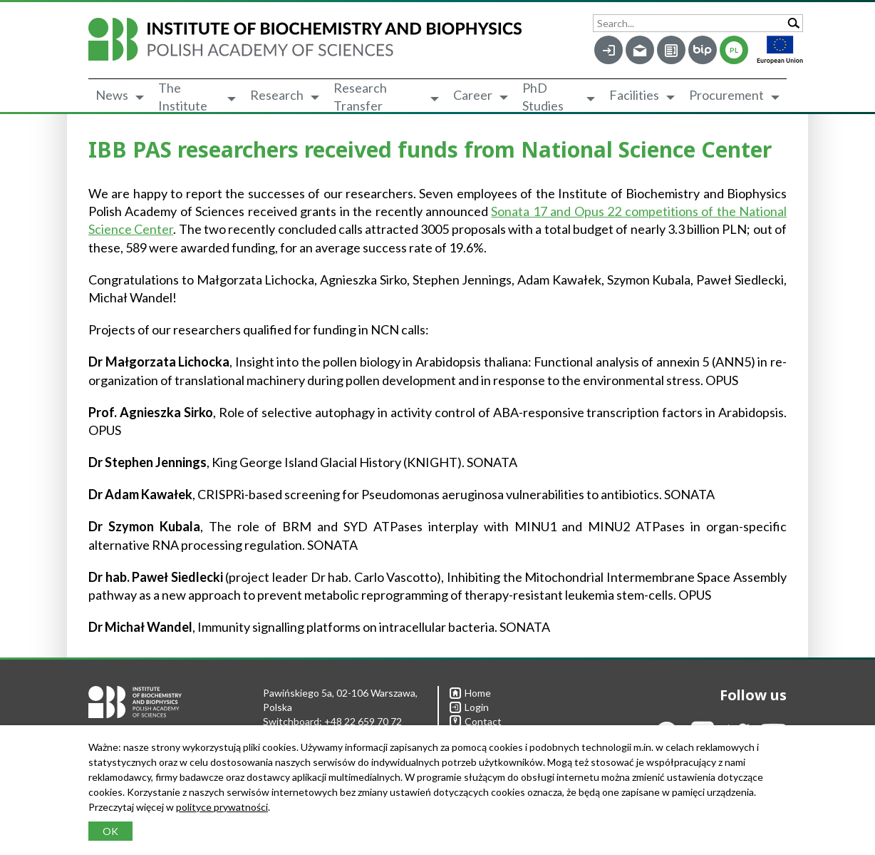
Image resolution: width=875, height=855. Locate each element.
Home (470, 693)
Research (277, 95)
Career (472, 95)
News (111, 95)
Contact (476, 721)
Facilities (634, 95)
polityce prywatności (222, 807)
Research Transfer (360, 97)
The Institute (182, 97)
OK (110, 831)
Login (469, 707)
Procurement (726, 95)
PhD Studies (543, 97)
